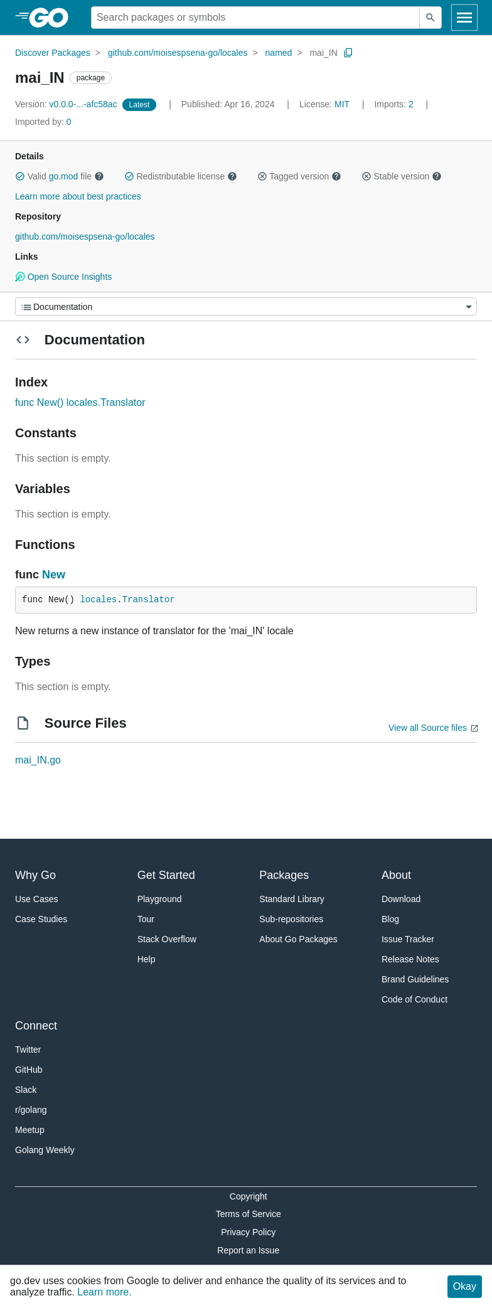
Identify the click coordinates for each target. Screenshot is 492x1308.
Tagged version (299, 176)
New (53, 574)
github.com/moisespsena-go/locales (178, 53)
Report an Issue (248, 1250)
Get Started (166, 875)
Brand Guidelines (415, 979)
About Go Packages (298, 939)
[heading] (53, 18)
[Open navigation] (464, 17)
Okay (464, 1286)
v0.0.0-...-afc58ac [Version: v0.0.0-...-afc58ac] (67, 104)
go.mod (63, 176)
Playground (159, 899)
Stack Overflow (166, 939)
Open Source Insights (63, 277)
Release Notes (410, 959)
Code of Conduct (414, 999)
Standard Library (291, 899)
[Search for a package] (255, 17)
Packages (284, 875)
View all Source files (427, 728)
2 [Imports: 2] (394, 104)
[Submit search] (430, 17)
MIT (342, 104)
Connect (36, 1025)
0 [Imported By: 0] (43, 122)
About (396, 875)
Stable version (401, 176)
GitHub (29, 1070)
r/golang (31, 1110)
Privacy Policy (248, 1232)
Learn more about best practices (78, 196)
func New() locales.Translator (80, 402)
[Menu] (246, 306)
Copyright (248, 1196)
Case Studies (41, 919)
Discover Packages (52, 53)
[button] (20, 176)
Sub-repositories (291, 919)
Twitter (28, 1050)
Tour (145, 919)
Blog (390, 919)
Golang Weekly (45, 1150)
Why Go (35, 875)
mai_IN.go (38, 760)
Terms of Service (248, 1214)
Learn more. (104, 1292)
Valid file (59, 176)
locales (98, 600)
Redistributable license (180, 176)
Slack (25, 1090)
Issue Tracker (408, 939)
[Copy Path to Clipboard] (348, 52)
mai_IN (323, 53)
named (278, 53)
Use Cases (36, 899)
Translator (148, 600)
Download (401, 899)
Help (146, 959)
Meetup (30, 1130)
